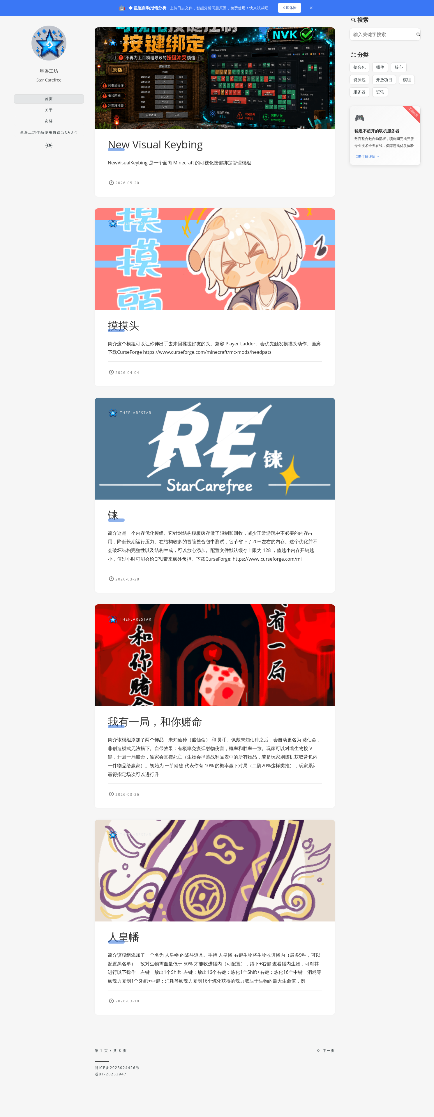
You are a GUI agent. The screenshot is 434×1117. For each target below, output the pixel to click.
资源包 (359, 79)
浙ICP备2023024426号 (117, 1067)
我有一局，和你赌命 (155, 725)
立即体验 (290, 7)
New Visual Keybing (155, 144)
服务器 (359, 92)
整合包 (359, 67)
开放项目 (384, 79)
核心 (399, 67)
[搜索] (419, 34)
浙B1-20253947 (110, 1074)
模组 (407, 79)
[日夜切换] (49, 145)
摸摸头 (123, 325)
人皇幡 (123, 940)
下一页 (329, 1050)
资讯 (380, 92)
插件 (380, 67)
